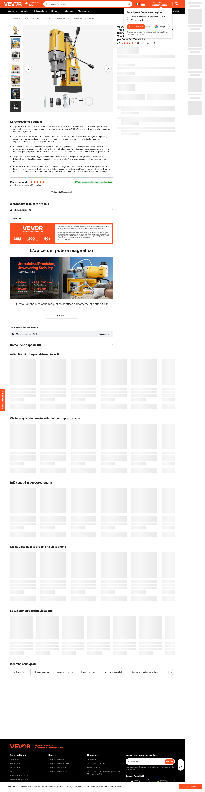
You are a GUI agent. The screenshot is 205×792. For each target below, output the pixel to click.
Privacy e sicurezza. (117, 786)
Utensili (23, 18)
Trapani (45, 18)
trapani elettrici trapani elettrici (145, 672)
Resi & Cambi (15, 763)
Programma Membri (57, 759)
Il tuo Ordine (15, 767)
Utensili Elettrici (34, 18)
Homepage (14, 18)
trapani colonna (42, 672)
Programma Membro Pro (59, 763)
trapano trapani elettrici (114, 672)
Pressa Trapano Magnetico (61, 18)
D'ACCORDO (191, 786)
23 (32, 185)
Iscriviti (169, 761)
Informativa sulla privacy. (135, 34)
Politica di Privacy (94, 767)
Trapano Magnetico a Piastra (83, 18)
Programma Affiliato (57, 767)
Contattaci (14, 759)
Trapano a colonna (89, 672)
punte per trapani (20, 672)
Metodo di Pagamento (19, 779)
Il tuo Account (16, 771)
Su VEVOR (91, 759)
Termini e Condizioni (96, 763)
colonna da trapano (65, 672)
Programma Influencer (58, 771)
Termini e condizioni (150, 32)
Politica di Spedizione (19, 775)
